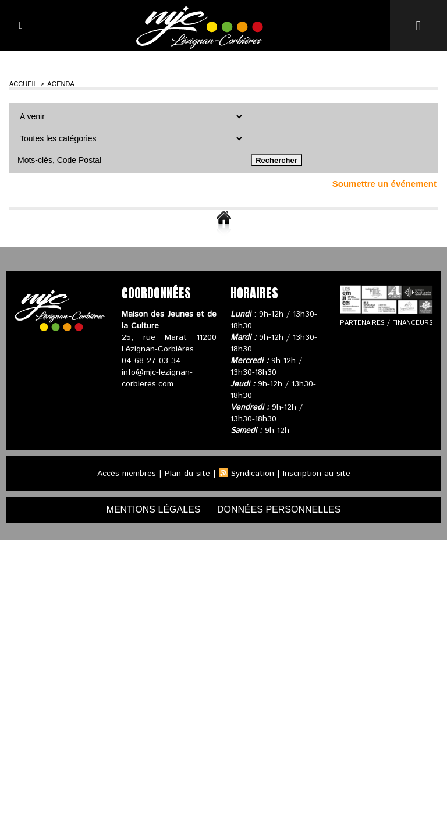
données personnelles (279, 509)
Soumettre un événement (384, 184)
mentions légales (154, 509)
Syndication (252, 473)
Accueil (23, 83)
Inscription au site (316, 473)
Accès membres (126, 473)
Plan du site (187, 473)
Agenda (60, 83)
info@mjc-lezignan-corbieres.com (157, 378)
